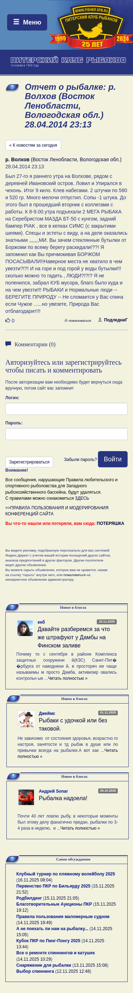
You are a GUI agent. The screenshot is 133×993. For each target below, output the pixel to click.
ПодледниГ (113, 320)
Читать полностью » (68, 678)
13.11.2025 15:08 (90, 965)
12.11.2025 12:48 (73, 971)
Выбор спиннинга (35, 971)
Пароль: (14, 422)
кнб (41, 622)
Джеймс (47, 713)
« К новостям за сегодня (33, 145)
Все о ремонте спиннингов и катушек (55, 952)
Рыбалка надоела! (63, 798)
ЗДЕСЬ (82, 498)
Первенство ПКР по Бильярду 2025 (53, 886)
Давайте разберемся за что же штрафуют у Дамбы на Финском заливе (74, 637)
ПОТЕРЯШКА (110, 523)
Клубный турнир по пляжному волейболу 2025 (65, 874)
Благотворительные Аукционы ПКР (54, 904)
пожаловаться (77, 320)
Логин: (12, 397)
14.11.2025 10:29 (34, 959)
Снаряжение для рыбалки (43, 965)
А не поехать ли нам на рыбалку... (52, 928)
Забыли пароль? (80, 459)
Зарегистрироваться (29, 462)
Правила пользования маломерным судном (63, 916)
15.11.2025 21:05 (61, 898)
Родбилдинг (29, 898)
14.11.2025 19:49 (34, 922)
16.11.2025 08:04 (34, 880)
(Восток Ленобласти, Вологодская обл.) (63, 159)
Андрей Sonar (53, 791)
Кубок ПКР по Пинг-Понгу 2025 (48, 940)
